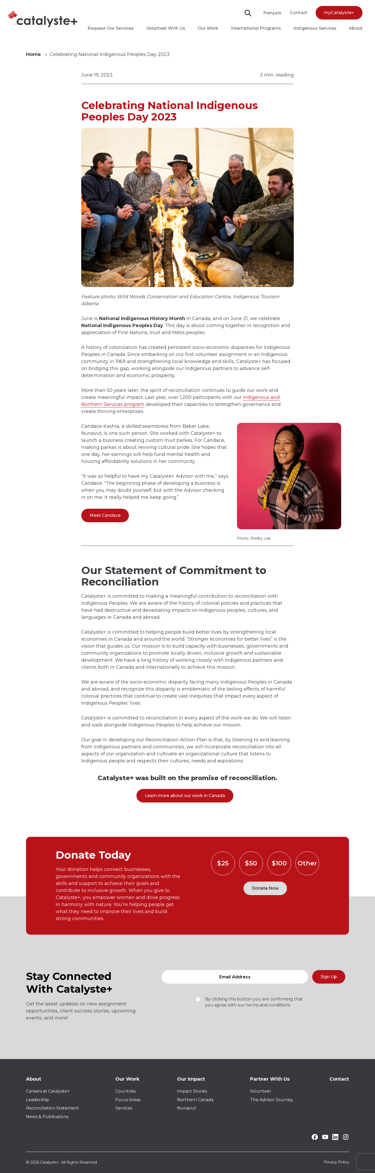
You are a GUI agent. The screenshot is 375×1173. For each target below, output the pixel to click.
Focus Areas (127, 1099)
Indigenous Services (314, 28)
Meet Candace (105, 515)
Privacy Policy (336, 1162)
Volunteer (260, 1091)
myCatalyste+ (339, 12)
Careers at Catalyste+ (48, 1091)
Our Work (208, 28)
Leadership (37, 1099)
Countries (125, 1091)
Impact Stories (192, 1091)
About (355, 28)
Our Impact (191, 1079)
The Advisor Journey (271, 1099)
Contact (298, 12)
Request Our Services (111, 28)
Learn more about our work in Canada (185, 795)
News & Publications (47, 1116)
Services (123, 1108)
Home (33, 54)
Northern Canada (195, 1099)
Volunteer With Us (165, 28)
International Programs (256, 28)
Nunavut (186, 1108)
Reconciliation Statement (52, 1108)
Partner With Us (270, 1079)
